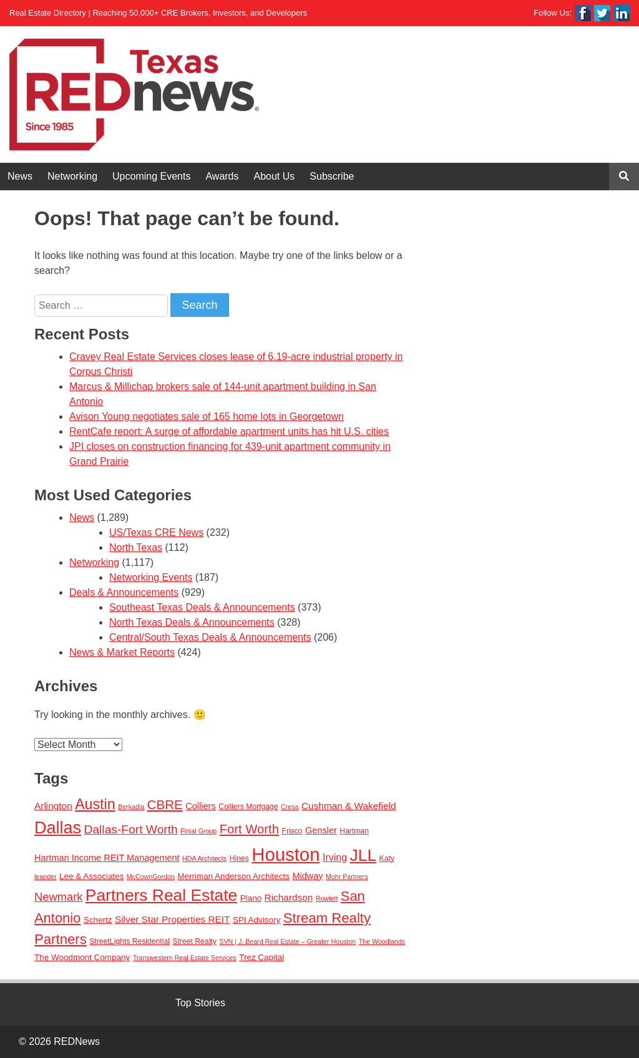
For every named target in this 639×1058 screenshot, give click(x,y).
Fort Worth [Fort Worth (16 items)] (249, 829)
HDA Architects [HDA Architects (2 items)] (204, 858)
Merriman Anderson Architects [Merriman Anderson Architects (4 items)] (233, 876)
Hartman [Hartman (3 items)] (354, 831)
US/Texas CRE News (156, 532)
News (19, 176)
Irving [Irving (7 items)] (335, 857)
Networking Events (150, 577)
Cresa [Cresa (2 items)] (289, 806)
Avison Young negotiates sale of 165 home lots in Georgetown (206, 416)
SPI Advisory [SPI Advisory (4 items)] (256, 920)
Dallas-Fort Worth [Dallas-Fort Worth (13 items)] (131, 829)
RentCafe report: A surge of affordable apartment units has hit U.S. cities (229, 431)
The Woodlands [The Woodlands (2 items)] (382, 941)
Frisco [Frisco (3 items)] (291, 831)
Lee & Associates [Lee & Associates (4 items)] (91, 876)
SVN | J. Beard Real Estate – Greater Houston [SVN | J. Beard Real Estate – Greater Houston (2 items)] (287, 941)
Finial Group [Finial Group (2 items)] (198, 831)
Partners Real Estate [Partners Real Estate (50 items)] (161, 895)
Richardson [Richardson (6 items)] (289, 897)
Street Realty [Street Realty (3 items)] (194, 941)
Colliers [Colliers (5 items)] (200, 806)
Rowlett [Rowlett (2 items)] (327, 898)
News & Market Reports (122, 652)
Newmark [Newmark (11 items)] (58, 896)
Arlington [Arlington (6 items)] (53, 805)
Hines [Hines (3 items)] (239, 858)
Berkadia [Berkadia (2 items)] (131, 806)
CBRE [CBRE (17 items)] (165, 804)
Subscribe (332, 176)
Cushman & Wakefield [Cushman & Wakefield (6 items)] (348, 805)
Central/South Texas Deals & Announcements (210, 637)
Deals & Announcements (123, 592)
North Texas (135, 547)
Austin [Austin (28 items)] (95, 804)
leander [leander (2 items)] (45, 876)
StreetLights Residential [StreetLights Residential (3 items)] (129, 941)
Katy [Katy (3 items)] (386, 858)
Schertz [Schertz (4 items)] (98, 920)
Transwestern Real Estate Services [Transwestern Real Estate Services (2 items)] (185, 957)
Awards (221, 176)
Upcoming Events (151, 176)
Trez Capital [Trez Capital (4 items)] (261, 957)
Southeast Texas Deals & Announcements (202, 607)
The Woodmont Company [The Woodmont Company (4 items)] (82, 957)
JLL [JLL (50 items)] (363, 855)
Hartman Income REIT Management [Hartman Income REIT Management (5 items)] (107, 858)
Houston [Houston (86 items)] (285, 854)
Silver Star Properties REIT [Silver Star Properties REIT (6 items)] (172, 919)
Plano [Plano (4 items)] (250, 898)
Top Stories (200, 1002)
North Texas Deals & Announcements (192, 622)
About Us (274, 176)
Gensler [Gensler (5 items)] (321, 830)
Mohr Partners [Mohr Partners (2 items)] (347, 876)
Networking (72, 176)
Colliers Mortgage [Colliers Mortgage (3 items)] (248, 806)
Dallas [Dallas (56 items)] (57, 827)
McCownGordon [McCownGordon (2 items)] (151, 876)
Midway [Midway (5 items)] (307, 876)
